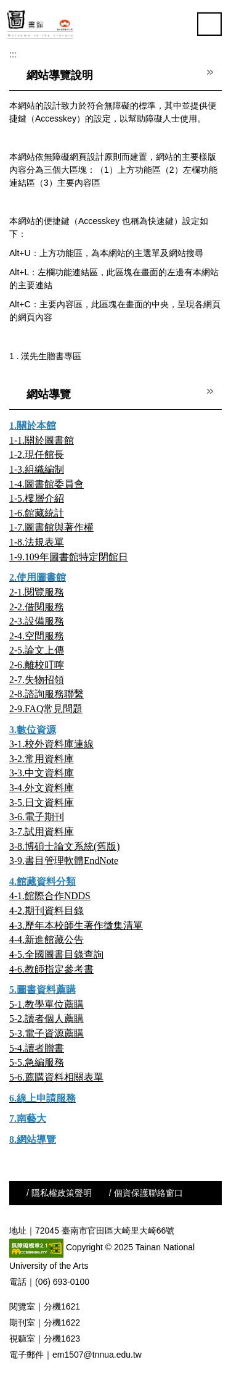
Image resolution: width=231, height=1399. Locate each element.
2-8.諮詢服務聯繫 (46, 694)
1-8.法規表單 (36, 542)
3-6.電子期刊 (36, 817)
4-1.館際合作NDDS (50, 895)
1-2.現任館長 (36, 454)
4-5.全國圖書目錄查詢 (56, 954)
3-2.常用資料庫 (41, 758)
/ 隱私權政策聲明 (59, 1193)
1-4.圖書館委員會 (46, 484)
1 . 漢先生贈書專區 (45, 356)
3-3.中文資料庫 (41, 773)
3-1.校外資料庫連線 (51, 744)
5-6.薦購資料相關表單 (56, 1077)
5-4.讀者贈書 (36, 1048)
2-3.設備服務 (36, 621)
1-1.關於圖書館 (41, 440)
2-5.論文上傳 (36, 650)
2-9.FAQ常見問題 (46, 709)
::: (13, 54)
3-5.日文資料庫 (41, 802)
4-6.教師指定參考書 (51, 969)
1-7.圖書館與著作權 (51, 527)
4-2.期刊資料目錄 (46, 910)
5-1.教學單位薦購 (46, 1004)
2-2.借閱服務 (36, 607)
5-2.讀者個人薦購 (46, 1018)
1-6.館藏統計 (36, 513)
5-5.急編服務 (36, 1062)
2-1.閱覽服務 (36, 592)
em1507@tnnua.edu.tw (97, 1355)
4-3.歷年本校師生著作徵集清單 (76, 925)
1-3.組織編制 (36, 469)
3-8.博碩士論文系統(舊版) (64, 846)
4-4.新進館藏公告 (46, 939)
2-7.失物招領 (36, 680)
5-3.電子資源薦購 (46, 1033)
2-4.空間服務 (36, 636)
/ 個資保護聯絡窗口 (146, 1193)
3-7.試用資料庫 (41, 831)
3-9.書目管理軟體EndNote (63, 860)
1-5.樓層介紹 (36, 498)
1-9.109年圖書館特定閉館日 (68, 557)
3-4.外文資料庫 (41, 788)
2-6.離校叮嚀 (36, 665)
